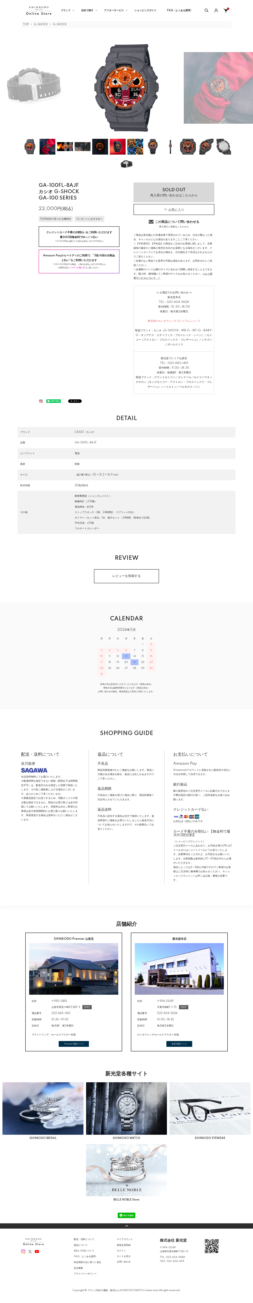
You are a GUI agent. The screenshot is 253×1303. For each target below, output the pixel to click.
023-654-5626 (178, 302)
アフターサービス (114, 10)
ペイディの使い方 (77, 268)
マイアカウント (125, 1239)
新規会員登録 (124, 1245)
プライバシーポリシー (85, 1273)
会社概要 (78, 1268)
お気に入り (174, 210)
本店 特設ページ (179, 1044)
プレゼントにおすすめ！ (89, 219)
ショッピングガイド (145, 10)
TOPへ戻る (126, 1226)
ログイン (121, 1250)
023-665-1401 (178, 363)
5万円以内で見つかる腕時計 (55, 219)
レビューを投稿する (126, 576)
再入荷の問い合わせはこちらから (174, 192)
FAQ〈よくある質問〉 (180, 10)
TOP (26, 24)
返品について (80, 1245)
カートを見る (124, 1256)
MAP (87, 1007)
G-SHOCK (41, 24)
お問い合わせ (124, 1262)
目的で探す (87, 10)
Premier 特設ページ (74, 1044)
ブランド (66, 10)
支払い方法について (84, 1250)
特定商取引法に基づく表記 (87, 1262)
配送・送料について (84, 1239)
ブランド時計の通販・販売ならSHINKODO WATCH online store (122, 1290)
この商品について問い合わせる (174, 223)
